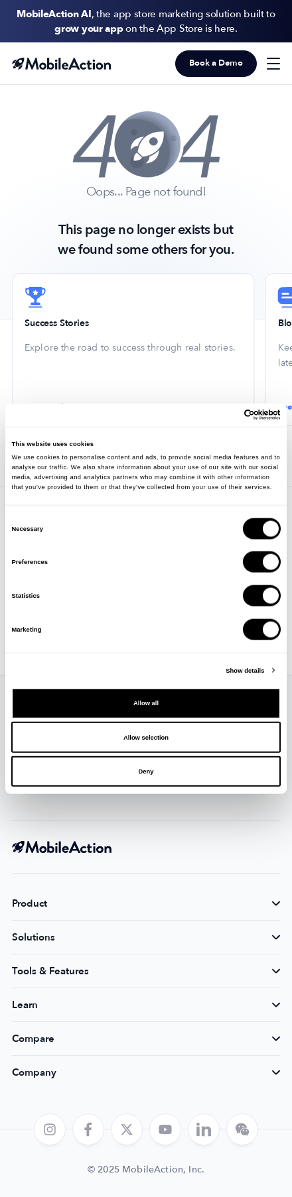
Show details (245, 670)
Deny (146, 771)
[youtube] (165, 1129)
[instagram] (50, 1129)
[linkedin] (204, 1129)
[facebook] (88, 1129)
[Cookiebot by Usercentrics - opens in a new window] (223, 415)
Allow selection (146, 737)
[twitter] (127, 1129)
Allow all (146, 703)
